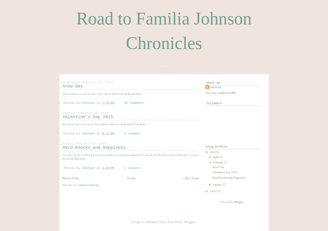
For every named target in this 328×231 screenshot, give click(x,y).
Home (164, 66)
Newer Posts (70, 178)
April (216, 157)
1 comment (132, 133)
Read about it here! (131, 94)
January (217, 185)
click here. (80, 159)
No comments (134, 103)
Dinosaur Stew (155, 222)
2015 (213, 152)
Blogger (238, 202)
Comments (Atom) (88, 185)
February (218, 162)
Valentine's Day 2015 (88, 117)
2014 (213, 191)
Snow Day (73, 86)
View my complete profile (221, 93)
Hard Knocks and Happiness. (95, 147)
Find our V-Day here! (133, 124)
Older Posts (191, 178)
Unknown (215, 87)
